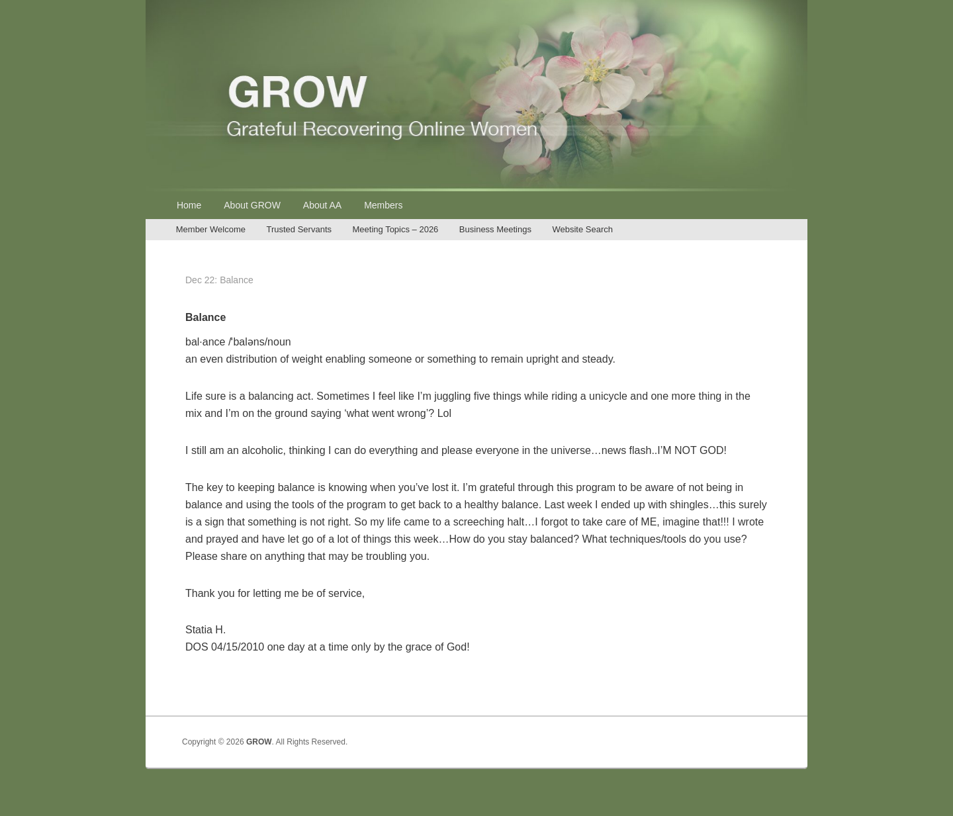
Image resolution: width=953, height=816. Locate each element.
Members (383, 205)
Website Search (582, 229)
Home (189, 205)
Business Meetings (495, 229)
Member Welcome (211, 229)
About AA (322, 205)
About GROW (252, 205)
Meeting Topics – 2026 (396, 229)
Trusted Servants (299, 229)
